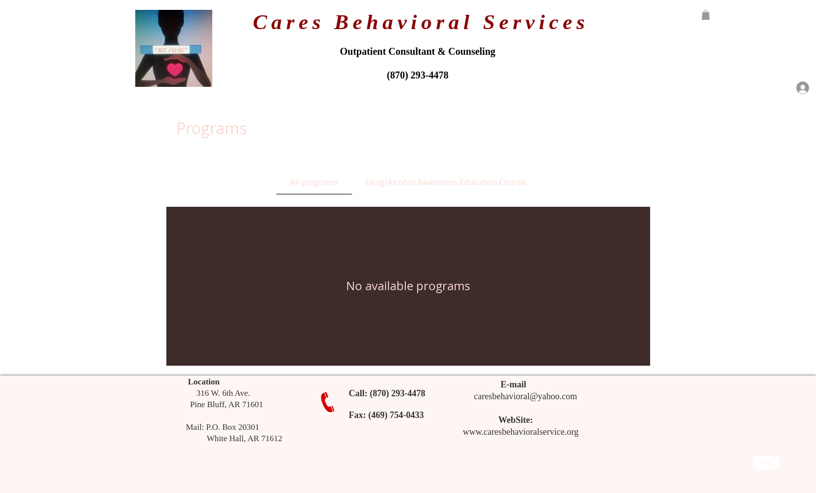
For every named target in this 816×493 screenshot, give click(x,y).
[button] (705, 15)
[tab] (314, 182)
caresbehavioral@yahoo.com (525, 396)
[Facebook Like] (693, 463)
